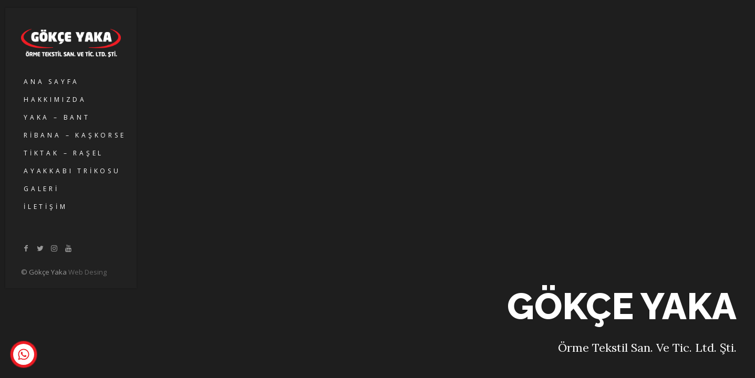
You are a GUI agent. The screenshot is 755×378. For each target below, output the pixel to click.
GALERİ (41, 188)
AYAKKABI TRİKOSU (72, 170)
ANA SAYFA (51, 81)
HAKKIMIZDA (55, 99)
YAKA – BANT (57, 117)
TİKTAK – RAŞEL (64, 153)
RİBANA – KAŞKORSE (75, 135)
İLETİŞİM (45, 206)
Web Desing (87, 272)
